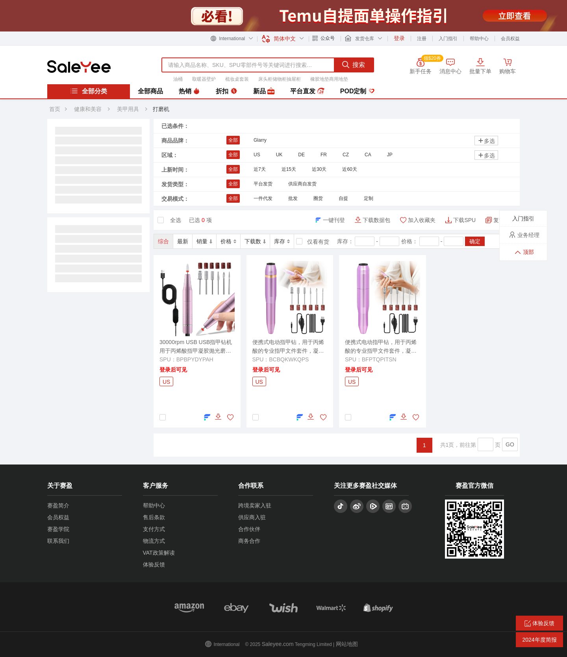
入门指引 (448, 38)
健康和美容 (88, 109)
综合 (163, 241)
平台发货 (263, 184)
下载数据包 (376, 220)
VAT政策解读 (159, 553)
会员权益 (510, 38)
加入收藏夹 (421, 220)
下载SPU (464, 220)
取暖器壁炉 (204, 79)
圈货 (318, 198)
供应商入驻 (252, 517)
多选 (486, 140)
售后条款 (154, 517)
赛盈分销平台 (79, 66)
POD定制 (357, 91)
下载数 (255, 241)
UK (279, 154)
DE (301, 154)
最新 (182, 241)
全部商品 (150, 91)
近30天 (319, 169)
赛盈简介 (58, 505)
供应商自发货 (302, 184)
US (257, 154)
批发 (293, 198)
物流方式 (154, 541)
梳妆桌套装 (237, 79)
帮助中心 (479, 38)
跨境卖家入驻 (254, 505)
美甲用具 (129, 109)
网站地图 (347, 644)
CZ (346, 154)
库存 (282, 241)
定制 (368, 198)
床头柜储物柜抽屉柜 (279, 79)
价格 (228, 241)
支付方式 (154, 529)
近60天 (349, 169)
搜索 (353, 64)
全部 (233, 140)
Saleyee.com (278, 644)
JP (390, 154)
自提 (343, 198)
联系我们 (58, 541)
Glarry (260, 140)
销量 (204, 241)
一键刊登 (334, 220)
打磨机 (161, 109)
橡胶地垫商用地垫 (329, 79)
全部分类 (88, 91)
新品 (263, 91)
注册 (421, 38)
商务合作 (249, 541)
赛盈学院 (58, 529)
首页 (54, 109)
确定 (474, 241)
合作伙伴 (249, 529)
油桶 (178, 79)
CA (368, 154)
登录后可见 (173, 369)
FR (324, 154)
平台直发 (307, 91)
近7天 (260, 169)
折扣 (226, 91)
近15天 (289, 169)
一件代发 (263, 198)
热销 (189, 91)
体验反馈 (154, 564)
